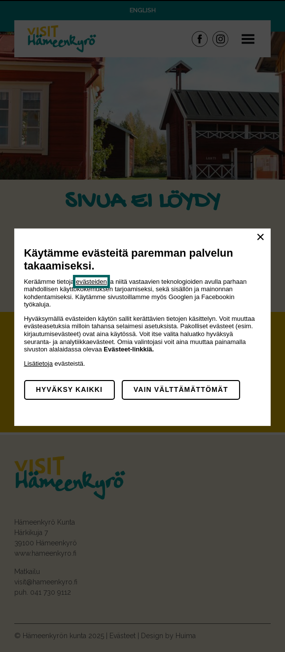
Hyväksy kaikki (69, 389)
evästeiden (91, 281)
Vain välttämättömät (181, 389)
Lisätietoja (38, 363)
